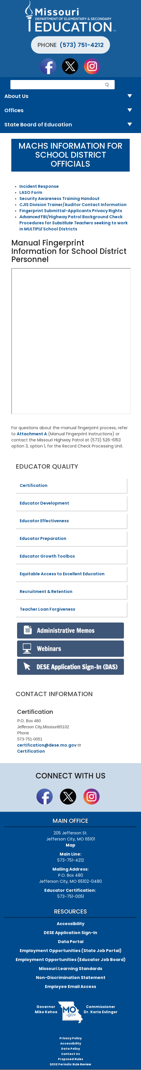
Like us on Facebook (51, 66)
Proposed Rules (70, 1059)
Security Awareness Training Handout (59, 198)
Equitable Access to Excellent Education (62, 574)
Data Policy (70, 1049)
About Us (70, 96)
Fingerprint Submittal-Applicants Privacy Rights (70, 211)
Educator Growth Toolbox (47, 556)
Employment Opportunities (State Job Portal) (71, 950)
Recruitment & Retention (46, 591)
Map (70, 845)
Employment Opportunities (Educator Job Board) (71, 959)
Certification (33, 485)
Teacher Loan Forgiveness (47, 609)
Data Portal (70, 942)
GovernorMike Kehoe (46, 1009)
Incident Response (39, 186)
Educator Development (44, 503)
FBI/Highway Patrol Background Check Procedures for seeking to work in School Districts (73, 223)
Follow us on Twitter (73, 66)
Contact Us (70, 1054)
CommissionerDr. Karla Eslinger (101, 1009)
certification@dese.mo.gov (49, 745)
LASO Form (30, 192)
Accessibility (71, 924)
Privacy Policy (70, 1038)
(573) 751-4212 (82, 45)
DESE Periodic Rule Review (70, 1064)
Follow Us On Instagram (95, 66)
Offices (70, 110)
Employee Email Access (70, 986)
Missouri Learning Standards (70, 968)
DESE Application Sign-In (70, 933)
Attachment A (32, 434)
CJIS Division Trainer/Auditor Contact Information (73, 205)
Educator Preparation (43, 538)
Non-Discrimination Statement (70, 977)
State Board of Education (70, 125)
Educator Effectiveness (44, 521)
